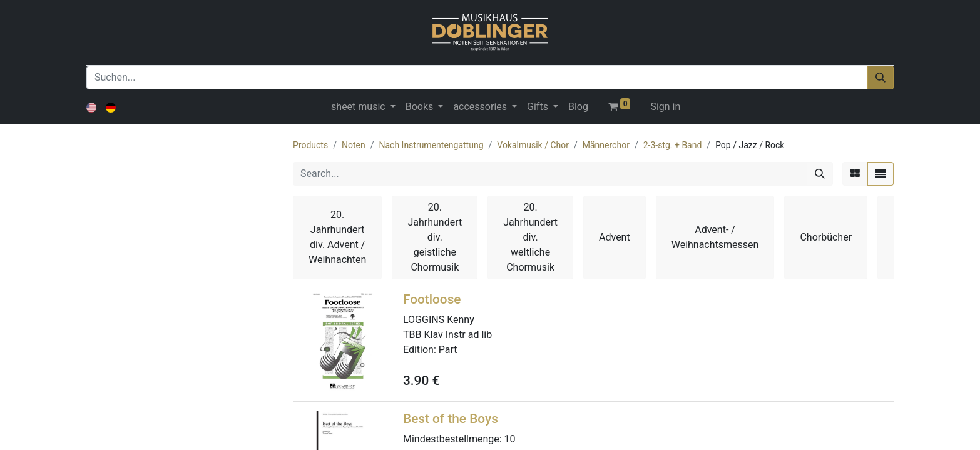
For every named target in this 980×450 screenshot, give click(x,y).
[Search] (820, 174)
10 (510, 439)
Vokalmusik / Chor (533, 145)
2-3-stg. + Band (672, 145)
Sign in (665, 106)
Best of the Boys (450, 418)
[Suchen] (880, 77)
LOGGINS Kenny (438, 320)
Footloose (432, 299)
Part (448, 350)
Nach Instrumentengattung (431, 145)
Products (310, 145)
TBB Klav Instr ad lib (447, 335)
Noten (353, 145)
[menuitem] (578, 106)
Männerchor (606, 145)
